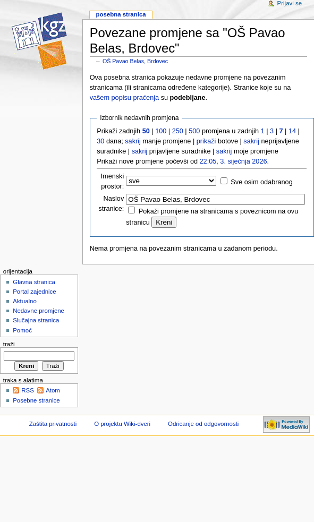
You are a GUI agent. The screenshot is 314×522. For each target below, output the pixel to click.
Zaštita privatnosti (53, 424)
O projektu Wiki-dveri (122, 424)
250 (177, 131)
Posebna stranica (121, 14)
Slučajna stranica (36, 320)
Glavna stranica (34, 282)
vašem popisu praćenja (124, 97)
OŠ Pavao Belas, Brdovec (135, 61)
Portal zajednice (34, 291)
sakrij (133, 141)
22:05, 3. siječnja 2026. (234, 161)
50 (146, 131)
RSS (27, 390)
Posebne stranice (36, 400)
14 (292, 131)
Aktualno (25, 301)
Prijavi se (289, 3)
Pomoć (22, 330)
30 (100, 141)
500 (194, 131)
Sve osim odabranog (261, 182)
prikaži (206, 141)
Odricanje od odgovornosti (203, 424)
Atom (53, 390)
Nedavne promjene (38, 310)
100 (160, 131)
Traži (9, 344)
